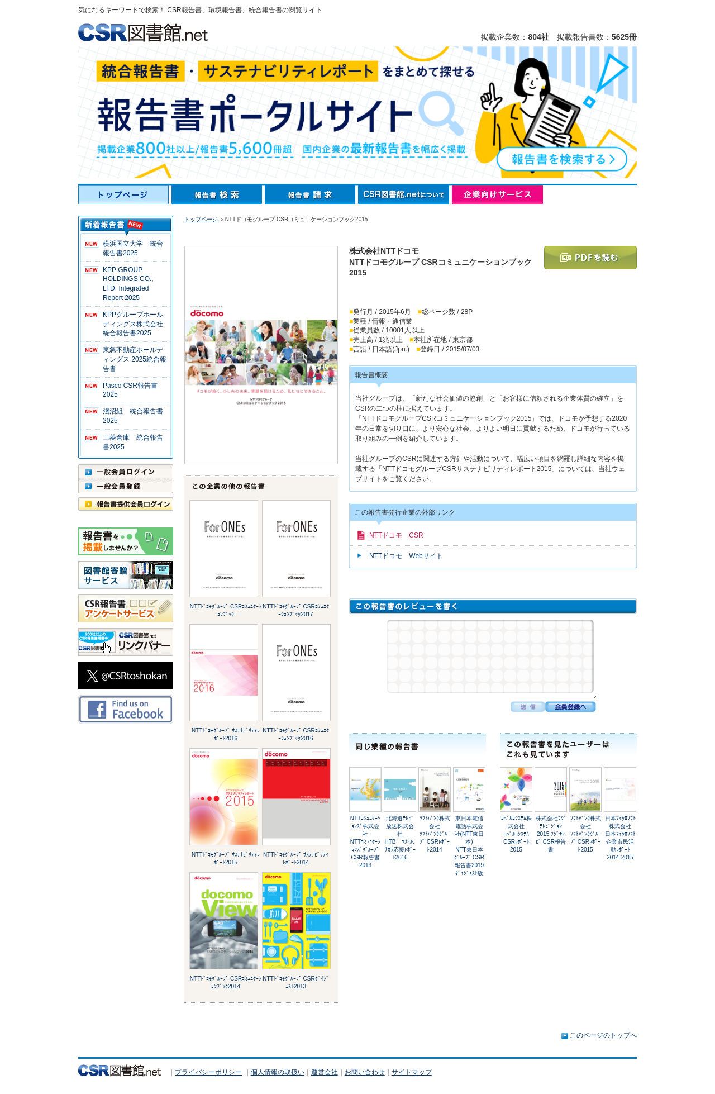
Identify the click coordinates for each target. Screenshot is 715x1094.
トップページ (124, 194)
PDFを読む (590, 257)
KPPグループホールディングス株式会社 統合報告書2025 (136, 324)
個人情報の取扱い (277, 1072)
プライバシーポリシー (208, 1072)
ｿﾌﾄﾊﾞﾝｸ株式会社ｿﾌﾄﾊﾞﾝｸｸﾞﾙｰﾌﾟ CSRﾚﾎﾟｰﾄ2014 (435, 834)
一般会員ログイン (125, 471)
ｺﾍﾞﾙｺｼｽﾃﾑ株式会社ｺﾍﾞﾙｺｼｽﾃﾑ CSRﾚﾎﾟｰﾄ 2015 (516, 834)
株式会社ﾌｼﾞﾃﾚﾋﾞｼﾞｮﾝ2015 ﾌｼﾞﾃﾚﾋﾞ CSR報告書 (551, 834)
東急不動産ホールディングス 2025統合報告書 (134, 359)
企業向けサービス (497, 194)
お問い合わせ (365, 1072)
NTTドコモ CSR (396, 535)
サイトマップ (412, 1072)
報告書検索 (218, 194)
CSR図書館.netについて (405, 194)
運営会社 (324, 1072)
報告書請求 (311, 194)
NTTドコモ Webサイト (406, 556)
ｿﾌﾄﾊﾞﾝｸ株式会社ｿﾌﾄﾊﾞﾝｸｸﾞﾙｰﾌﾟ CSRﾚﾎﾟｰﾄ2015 (585, 834)
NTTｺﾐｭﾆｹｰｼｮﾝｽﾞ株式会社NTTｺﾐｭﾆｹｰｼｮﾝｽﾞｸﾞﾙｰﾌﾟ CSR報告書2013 (365, 841)
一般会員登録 (125, 486)
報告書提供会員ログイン (125, 504)
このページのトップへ (603, 1035)
